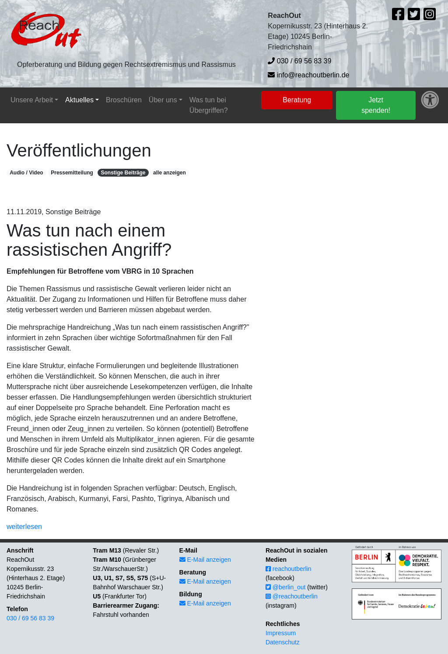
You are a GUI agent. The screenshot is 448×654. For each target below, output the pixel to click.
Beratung (297, 100)
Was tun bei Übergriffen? (208, 105)
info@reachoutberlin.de (308, 75)
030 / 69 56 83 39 (299, 61)
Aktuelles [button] (79, 100)
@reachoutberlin (292, 596)
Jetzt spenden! (375, 105)
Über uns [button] (163, 100)
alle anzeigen (169, 173)
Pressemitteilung (72, 173)
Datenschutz (283, 642)
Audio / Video (26, 173)
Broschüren (124, 100)
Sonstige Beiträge (123, 173)
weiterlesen (24, 526)
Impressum (281, 633)
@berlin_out (286, 587)
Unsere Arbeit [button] (31, 100)
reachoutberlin (289, 568)
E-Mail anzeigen (205, 559)
